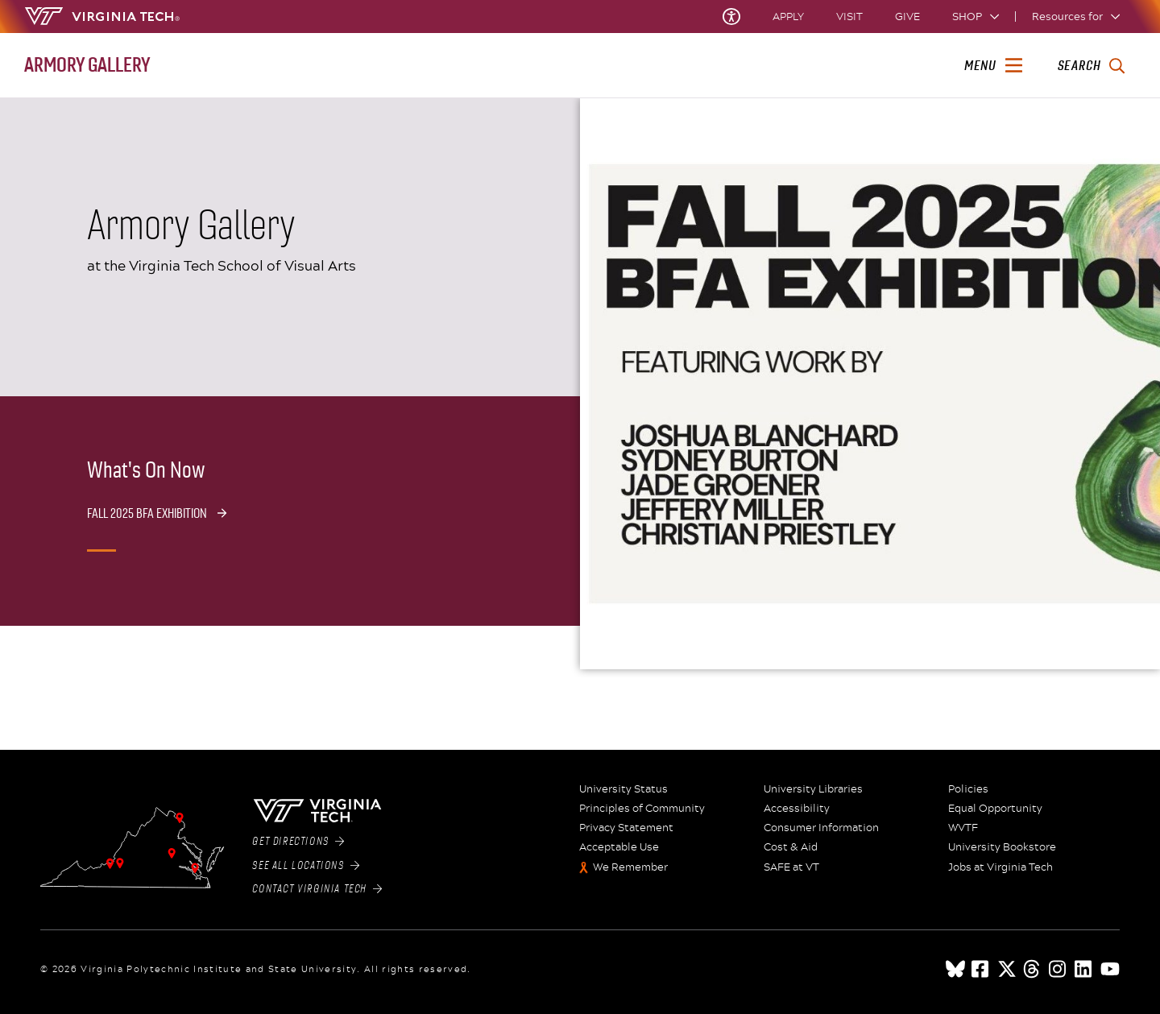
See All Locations (305, 865)
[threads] (1032, 969)
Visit (849, 16)
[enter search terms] (1091, 66)
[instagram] (1058, 969)
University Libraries (813, 789)
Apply (788, 16)
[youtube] (1110, 969)
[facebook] (981, 969)
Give (907, 16)
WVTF (963, 828)
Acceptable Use (619, 847)
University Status (623, 789)
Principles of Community (642, 808)
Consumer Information (821, 828)
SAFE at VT (791, 867)
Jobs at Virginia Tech (1000, 867)
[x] (1007, 969)
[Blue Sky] (955, 969)
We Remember (630, 867)
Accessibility (797, 808)
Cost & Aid (791, 847)
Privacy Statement (626, 828)
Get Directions (298, 841)
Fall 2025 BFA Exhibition (147, 513)
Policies (968, 789)
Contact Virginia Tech (317, 889)
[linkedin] (1084, 969)
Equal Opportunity (995, 808)
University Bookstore (1002, 847)
